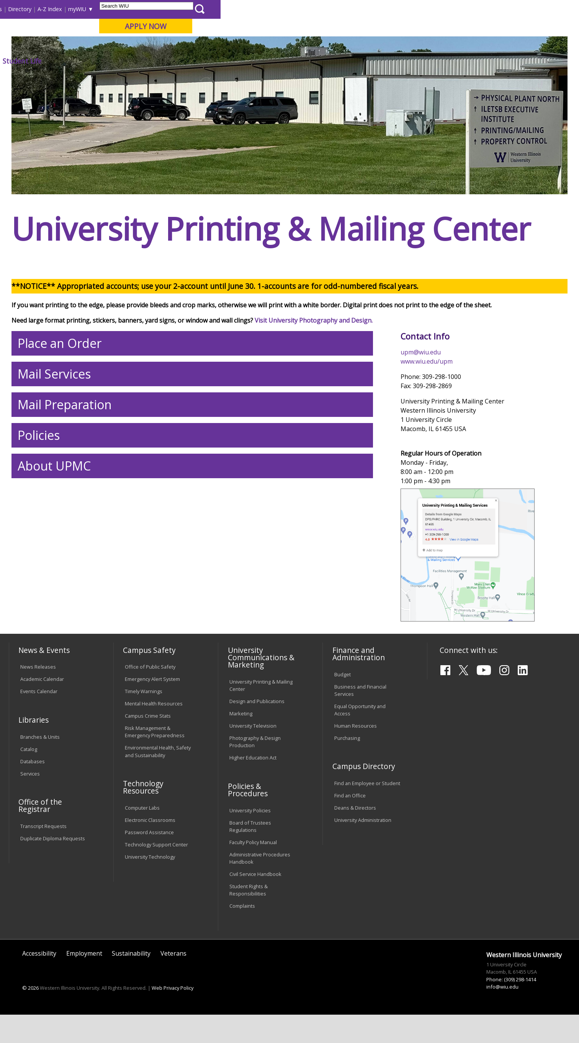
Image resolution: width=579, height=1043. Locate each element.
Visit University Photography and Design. (314, 376)
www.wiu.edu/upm (427, 417)
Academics (115, 61)
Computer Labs (142, 864)
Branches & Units (40, 793)
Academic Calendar (42, 735)
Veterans (173, 1009)
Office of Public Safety (150, 723)
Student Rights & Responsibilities (248, 946)
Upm (168, 78)
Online (220, 45)
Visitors (74, 9)
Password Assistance (149, 888)
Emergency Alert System (152, 735)
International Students (118, 9)
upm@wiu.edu (421, 408)
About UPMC (54, 522)
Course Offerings (339, 9)
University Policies (250, 866)
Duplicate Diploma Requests (52, 894)
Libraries (301, 9)
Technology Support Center (156, 900)
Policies (39, 491)
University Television (252, 782)
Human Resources (355, 782)
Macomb (149, 45)
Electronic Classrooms (150, 876)
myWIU (436, 9)
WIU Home (142, 78)
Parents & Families (35, 9)
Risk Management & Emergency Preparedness (155, 788)
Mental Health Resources (154, 759)
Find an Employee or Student (367, 839)
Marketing (240, 769)
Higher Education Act (252, 813)
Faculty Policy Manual (253, 898)
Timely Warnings (143, 748)
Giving (333, 61)
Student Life (380, 61)
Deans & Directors (355, 864)
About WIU (63, 61)
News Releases (38, 723)
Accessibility (39, 1009)
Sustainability (131, 1009)
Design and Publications (257, 757)
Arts (251, 61)
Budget (342, 730)
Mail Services (54, 430)
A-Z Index (408, 9)
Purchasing (347, 794)
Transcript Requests (43, 882)
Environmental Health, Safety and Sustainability (158, 808)
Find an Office (350, 851)
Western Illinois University (123, 33)
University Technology (150, 913)
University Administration (362, 876)
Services (30, 830)
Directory (378, 9)
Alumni (215, 61)
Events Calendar (38, 748)
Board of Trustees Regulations (250, 883)
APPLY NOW (504, 26)
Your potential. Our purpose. (87, 45)
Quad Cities (186, 45)
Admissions (168, 61)
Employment (84, 1009)
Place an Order (59, 399)
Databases (32, 817)
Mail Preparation (65, 461)
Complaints (242, 962)
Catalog (28, 805)
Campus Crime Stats (148, 772)
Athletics (291, 61)
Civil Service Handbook (255, 930)
